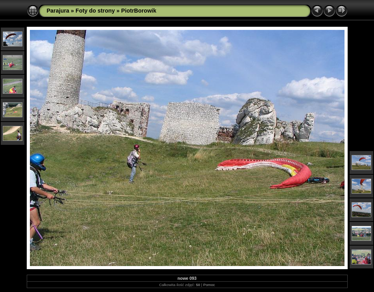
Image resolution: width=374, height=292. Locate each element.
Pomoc (209, 285)
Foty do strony (95, 10)
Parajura (58, 10)
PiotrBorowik (139, 10)
